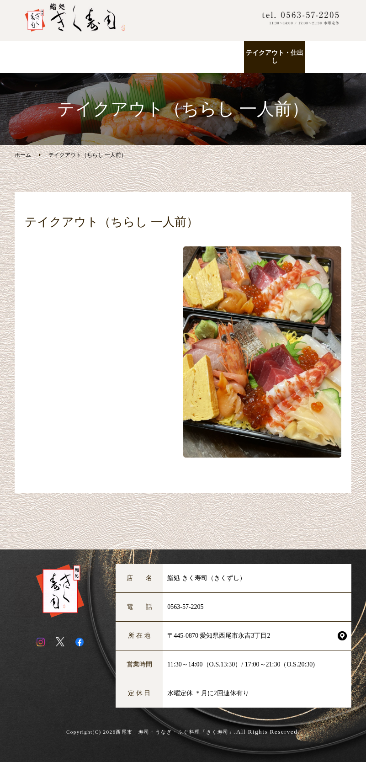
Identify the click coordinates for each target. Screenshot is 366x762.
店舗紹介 (335, 52)
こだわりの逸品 (213, 52)
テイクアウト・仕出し (274, 56)
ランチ (91, 52)
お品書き (152, 52)
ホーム (30, 52)
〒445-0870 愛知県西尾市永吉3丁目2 (218, 635)
